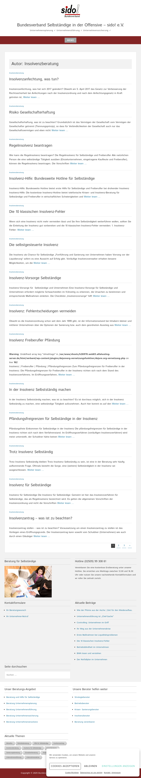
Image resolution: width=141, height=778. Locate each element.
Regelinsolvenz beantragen (30, 145)
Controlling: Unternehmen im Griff (93, 622)
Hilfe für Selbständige (41, 743)
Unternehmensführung (13, 757)
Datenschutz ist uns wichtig (91, 772)
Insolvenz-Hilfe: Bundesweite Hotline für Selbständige (52, 178)
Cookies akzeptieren (65, 766)
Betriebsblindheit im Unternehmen (93, 647)
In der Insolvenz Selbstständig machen (40, 389)
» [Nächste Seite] (129, 545)
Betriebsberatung (23, 743)
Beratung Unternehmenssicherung (22, 715)
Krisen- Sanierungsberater (87, 709)
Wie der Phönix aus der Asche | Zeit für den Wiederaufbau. (104, 610)
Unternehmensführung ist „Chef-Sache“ (95, 616)
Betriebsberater (82, 703)
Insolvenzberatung (16, 73)
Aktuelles (9, 743)
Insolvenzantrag (59, 743)
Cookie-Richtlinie (72, 772)
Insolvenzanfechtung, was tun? (34, 79)
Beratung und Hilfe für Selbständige (23, 697)
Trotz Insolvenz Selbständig (31, 452)
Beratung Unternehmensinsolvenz (22, 721)
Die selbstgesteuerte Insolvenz (33, 244)
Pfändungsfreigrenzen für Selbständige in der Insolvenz (53, 418)
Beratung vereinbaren (85, 721)
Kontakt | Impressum (112, 772)
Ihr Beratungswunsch (16, 610)
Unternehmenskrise (33, 757)
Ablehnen (90, 766)
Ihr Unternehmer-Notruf (17, 616)
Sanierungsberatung (13, 752)
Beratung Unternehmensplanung (21, 703)
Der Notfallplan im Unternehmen (92, 659)
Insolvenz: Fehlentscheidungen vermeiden (42, 311)
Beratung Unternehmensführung (21, 709)
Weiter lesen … (31, 97)
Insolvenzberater (82, 715)
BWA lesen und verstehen (89, 653)
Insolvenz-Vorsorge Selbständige (35, 278)
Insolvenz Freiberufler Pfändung (34, 340)
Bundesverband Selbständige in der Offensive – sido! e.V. (70, 25)
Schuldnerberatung (31, 752)
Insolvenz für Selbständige (30, 485)
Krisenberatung (51, 748)
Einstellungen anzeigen (118, 766)
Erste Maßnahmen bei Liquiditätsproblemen (97, 634)
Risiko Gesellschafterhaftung (32, 112)
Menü (70, 40)
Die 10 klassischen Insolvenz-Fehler (37, 211)
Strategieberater (82, 697)
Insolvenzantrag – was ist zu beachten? (40, 518)
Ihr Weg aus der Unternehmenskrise (93, 628)
